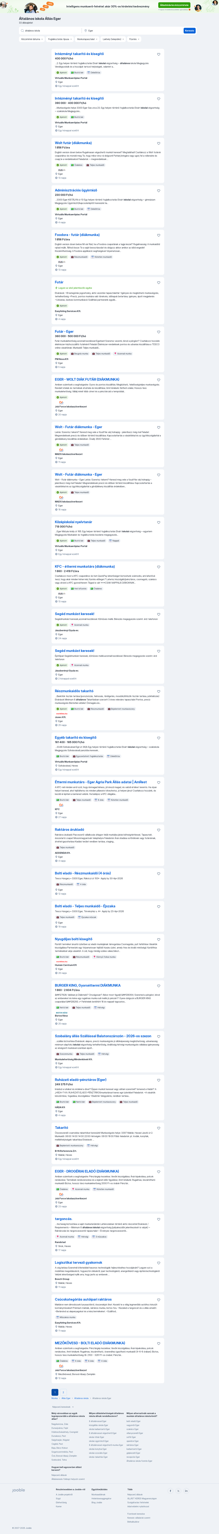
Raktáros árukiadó (69, 829)
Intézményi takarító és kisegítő (79, 54)
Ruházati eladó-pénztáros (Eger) (80, 1080)
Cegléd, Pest (57, 1444)
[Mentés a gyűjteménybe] (159, 54)
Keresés (189, 30)
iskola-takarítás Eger (98, 1457)
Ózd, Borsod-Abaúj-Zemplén (64, 1456)
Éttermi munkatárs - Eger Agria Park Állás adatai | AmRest (101, 782)
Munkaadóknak (98, 1494)
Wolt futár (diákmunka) (73, 143)
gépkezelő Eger (133, 1453)
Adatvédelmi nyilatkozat (138, 1506)
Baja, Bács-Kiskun (60, 1448)
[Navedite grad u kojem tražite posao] (113, 31)
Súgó (58, 1498)
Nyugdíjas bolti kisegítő (73, 939)
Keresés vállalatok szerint (138, 1518)
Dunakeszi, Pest (59, 1436)
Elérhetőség (61, 1502)
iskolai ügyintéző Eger (99, 1441)
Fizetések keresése (136, 1514)
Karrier (59, 1506)
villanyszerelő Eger (135, 1433)
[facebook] (170, 1491)
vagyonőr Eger (133, 1425)
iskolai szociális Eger (98, 1453)
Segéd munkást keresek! (74, 614)
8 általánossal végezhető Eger (103, 1433)
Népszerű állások (59, 1475)
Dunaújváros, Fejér (60, 1428)
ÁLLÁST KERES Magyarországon (142, 1498)
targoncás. (63, 1219)
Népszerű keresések (63, 1407)
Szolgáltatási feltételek (138, 1502)
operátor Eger (133, 1441)
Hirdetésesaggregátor (101, 1498)
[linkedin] (186, 1491)
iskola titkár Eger (96, 1437)
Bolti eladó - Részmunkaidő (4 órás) (83, 873)
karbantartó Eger (134, 1449)
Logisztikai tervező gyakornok (78, 1262)
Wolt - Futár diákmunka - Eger (78, 427)
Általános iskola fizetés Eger (139, 1461)
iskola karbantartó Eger (99, 1429)
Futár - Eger (64, 331)
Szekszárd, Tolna (59, 1460)
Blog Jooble (97, 1502)
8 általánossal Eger (97, 1421)
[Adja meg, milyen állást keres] (50, 31)
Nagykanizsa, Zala (60, 1424)
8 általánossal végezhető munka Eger (106, 1445)
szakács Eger (132, 1429)
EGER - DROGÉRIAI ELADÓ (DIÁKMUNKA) (87, 1171)
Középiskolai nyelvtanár (73, 522)
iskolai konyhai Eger (98, 1449)
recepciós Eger (133, 1457)
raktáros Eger (132, 1445)
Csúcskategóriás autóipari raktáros (83, 1299)
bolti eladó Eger (133, 1421)
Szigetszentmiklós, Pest (62, 1452)
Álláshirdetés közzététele (174, 5)
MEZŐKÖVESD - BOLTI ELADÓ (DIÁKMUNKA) (90, 1343)
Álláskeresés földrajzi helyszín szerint (68, 1479)
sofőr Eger (131, 1437)
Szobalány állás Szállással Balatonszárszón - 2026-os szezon (103, 1036)
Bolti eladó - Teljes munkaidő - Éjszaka (85, 906)
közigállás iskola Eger (98, 1425)
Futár (59, 282)
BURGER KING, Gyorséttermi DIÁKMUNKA (88, 985)
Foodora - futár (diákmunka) (77, 235)
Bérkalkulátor (133, 1522)
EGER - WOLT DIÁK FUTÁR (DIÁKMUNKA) (87, 379)
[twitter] (178, 1491)
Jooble (29, 1528)
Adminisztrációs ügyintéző (76, 190)
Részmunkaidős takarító (74, 691)
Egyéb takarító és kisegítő (75, 737)
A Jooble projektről (64, 1494)
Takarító (61, 1128)
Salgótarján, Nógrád (60, 1440)
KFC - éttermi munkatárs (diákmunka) (85, 566)
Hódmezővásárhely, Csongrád (65, 1432)
